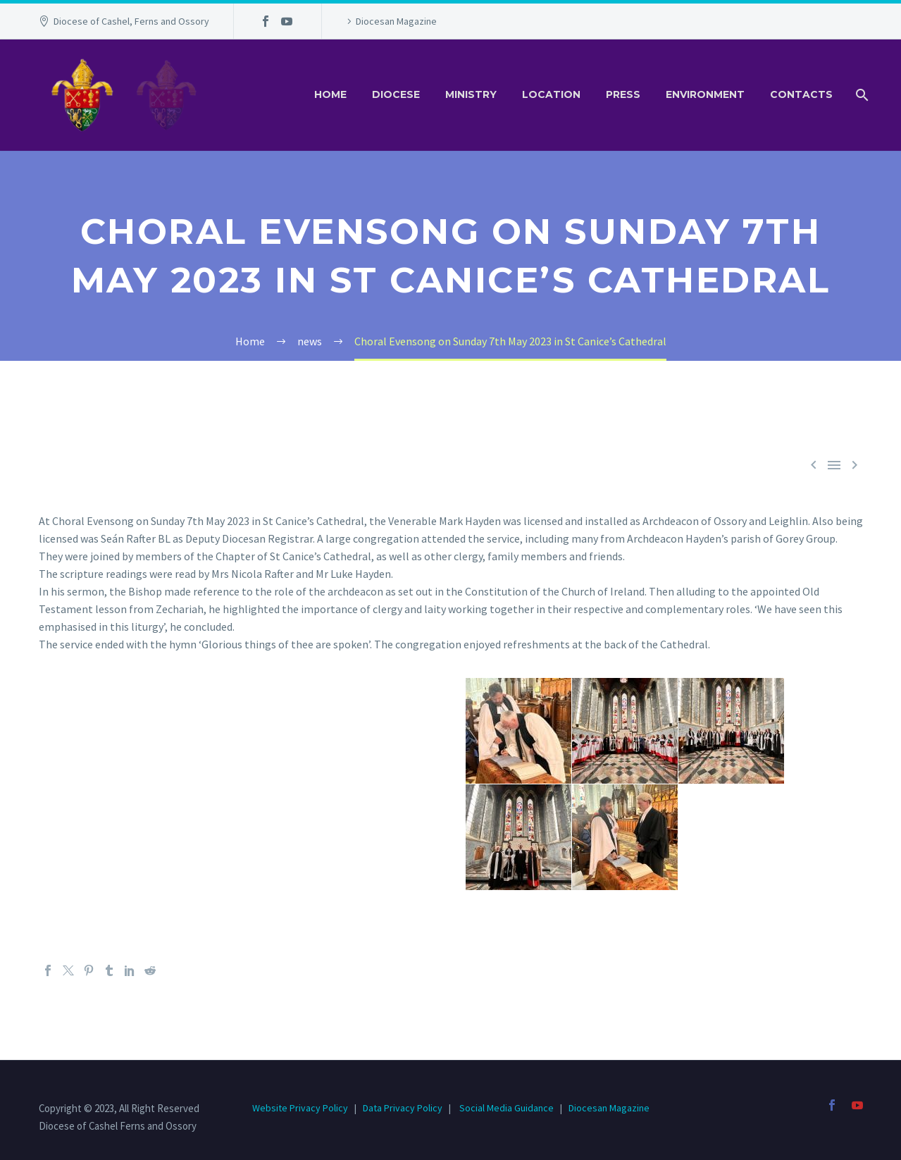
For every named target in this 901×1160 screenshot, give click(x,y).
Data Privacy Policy (402, 1108)
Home (330, 94)
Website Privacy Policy (301, 1108)
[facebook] (832, 1105)
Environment (705, 94)
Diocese (396, 94)
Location (551, 94)
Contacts (801, 94)
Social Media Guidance (506, 1108)
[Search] (861, 95)
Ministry (471, 94)
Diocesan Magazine (396, 21)
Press (623, 94)
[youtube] (857, 1105)
